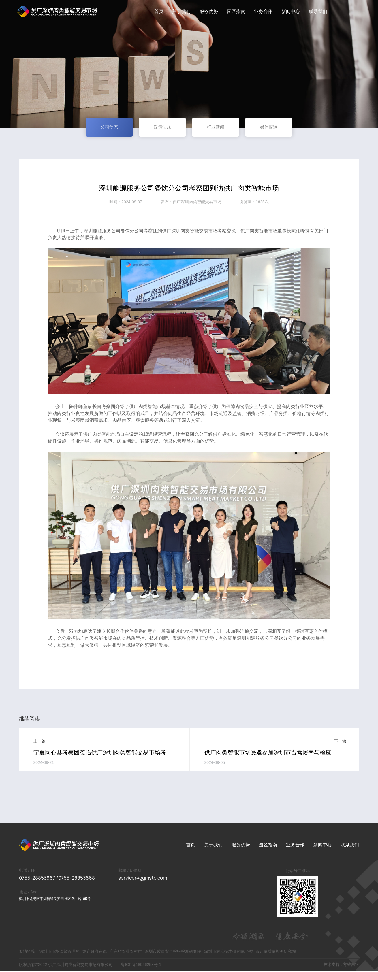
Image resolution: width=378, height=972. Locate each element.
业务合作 (261, 11)
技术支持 (332, 966)
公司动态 (102, 127)
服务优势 (206, 11)
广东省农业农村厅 (126, 952)
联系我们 (315, 11)
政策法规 (160, 127)
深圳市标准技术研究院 (224, 952)
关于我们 (179, 11)
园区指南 (234, 11)
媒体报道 (276, 127)
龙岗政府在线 (94, 952)
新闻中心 (288, 11)
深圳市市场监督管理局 (59, 952)
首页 (156, 11)
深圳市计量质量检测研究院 (272, 952)
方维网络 (351, 966)
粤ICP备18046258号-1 (141, 966)
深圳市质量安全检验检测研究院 (173, 952)
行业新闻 (218, 127)
